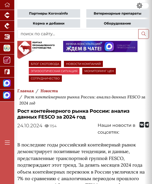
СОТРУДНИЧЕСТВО (45, 78)
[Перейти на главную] (7, 5)
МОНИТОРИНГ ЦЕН (99, 71)
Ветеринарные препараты (117, 13)
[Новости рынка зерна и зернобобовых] (7, 71)
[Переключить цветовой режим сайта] (142, 6)
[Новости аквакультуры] (7, 37)
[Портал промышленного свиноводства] (7, 15)
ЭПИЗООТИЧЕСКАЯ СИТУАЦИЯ (54, 71)
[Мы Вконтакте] (142, 125)
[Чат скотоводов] (7, 95)
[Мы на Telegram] (147, 125)
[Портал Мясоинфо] (7, 60)
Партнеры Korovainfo (48, 13)
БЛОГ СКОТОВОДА (45, 64)
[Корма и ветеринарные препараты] (7, 48)
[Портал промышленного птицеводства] (7, 26)
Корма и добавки (48, 23)
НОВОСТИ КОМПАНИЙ (83, 64)
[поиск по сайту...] (78, 34)
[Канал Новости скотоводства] (7, 83)
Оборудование (117, 23)
